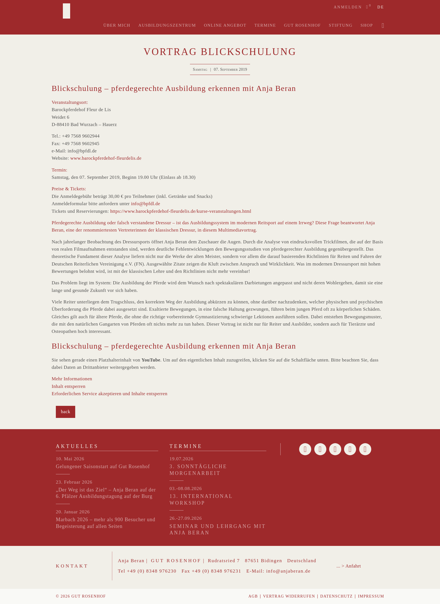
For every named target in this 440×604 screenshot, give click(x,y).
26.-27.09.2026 (185, 518)
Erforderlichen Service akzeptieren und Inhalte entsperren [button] (110, 393)
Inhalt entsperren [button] (68, 386)
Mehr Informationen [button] (72, 378)
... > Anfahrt (348, 566)
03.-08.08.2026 (185, 488)
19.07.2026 (181, 458)
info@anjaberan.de (288, 571)
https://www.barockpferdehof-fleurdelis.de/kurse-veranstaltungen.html (180, 211)
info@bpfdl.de (145, 203)
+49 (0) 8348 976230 (152, 571)
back (65, 411)
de (380, 7)
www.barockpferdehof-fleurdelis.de (105, 158)
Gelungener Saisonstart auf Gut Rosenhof (103, 466)
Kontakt (72, 566)
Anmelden (348, 7)
